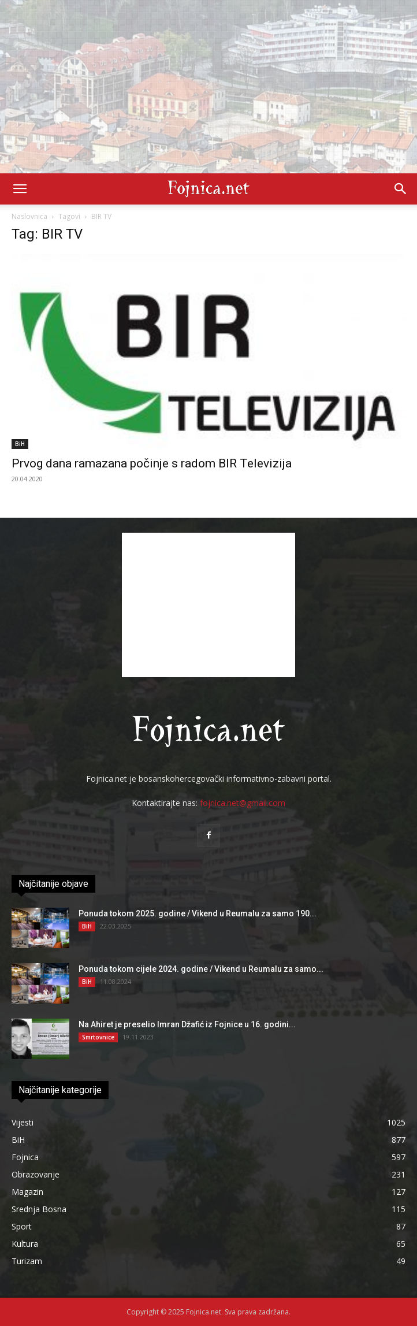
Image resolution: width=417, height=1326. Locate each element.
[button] (19, 189)
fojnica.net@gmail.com (242, 802)
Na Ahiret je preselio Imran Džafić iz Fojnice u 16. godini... (187, 1024)
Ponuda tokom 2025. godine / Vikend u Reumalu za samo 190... (198, 913)
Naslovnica (29, 216)
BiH (20, 444)
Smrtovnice (98, 1037)
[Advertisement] (208, 87)
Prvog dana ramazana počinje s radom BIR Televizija (152, 463)
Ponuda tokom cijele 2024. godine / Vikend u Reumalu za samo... (201, 969)
